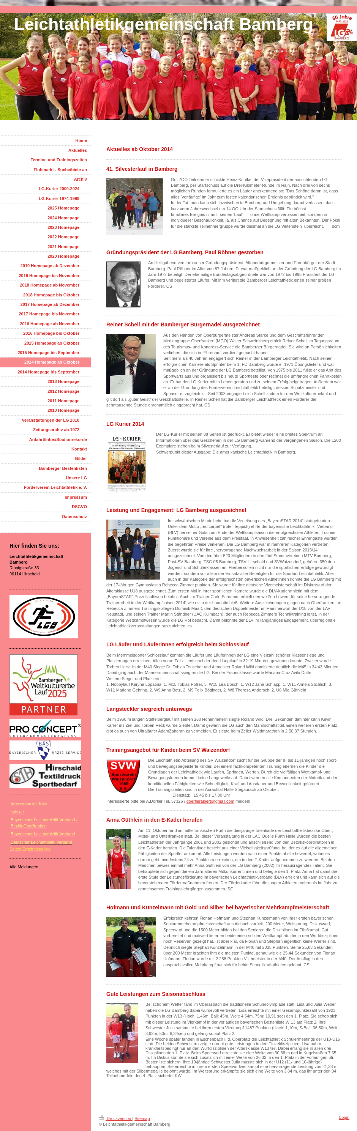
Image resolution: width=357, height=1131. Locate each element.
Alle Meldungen (23, 867)
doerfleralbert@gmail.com (210, 801)
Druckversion (115, 1118)
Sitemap (142, 1118)
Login (344, 1117)
